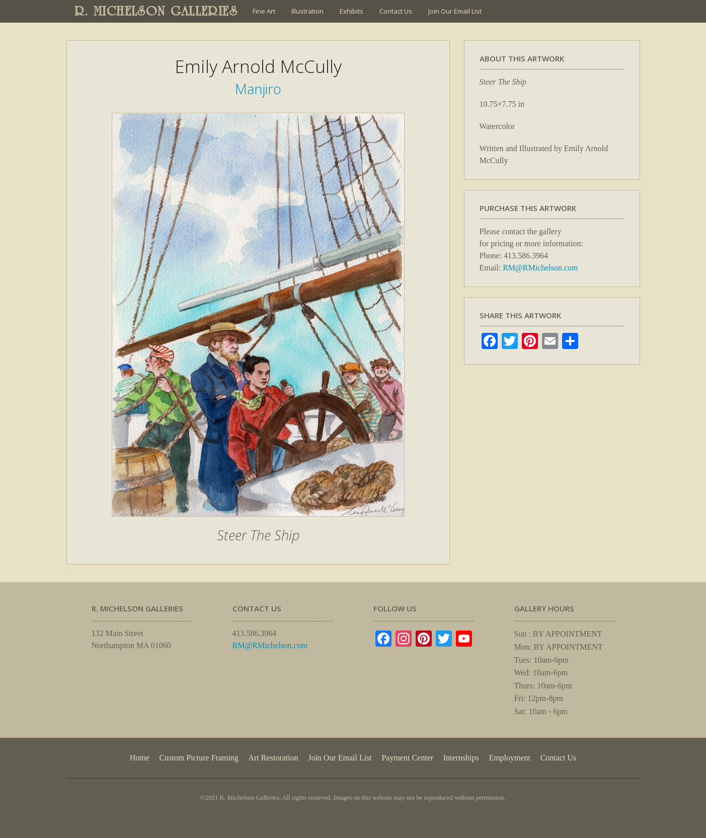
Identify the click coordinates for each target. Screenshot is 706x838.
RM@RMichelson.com (540, 267)
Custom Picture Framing (199, 757)
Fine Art (264, 11)
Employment (509, 757)
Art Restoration (273, 757)
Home (139, 757)
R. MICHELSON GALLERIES (156, 11)
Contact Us (395, 11)
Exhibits (351, 11)
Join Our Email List (455, 11)
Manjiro (258, 89)
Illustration (307, 11)
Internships (461, 757)
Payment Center (407, 757)
